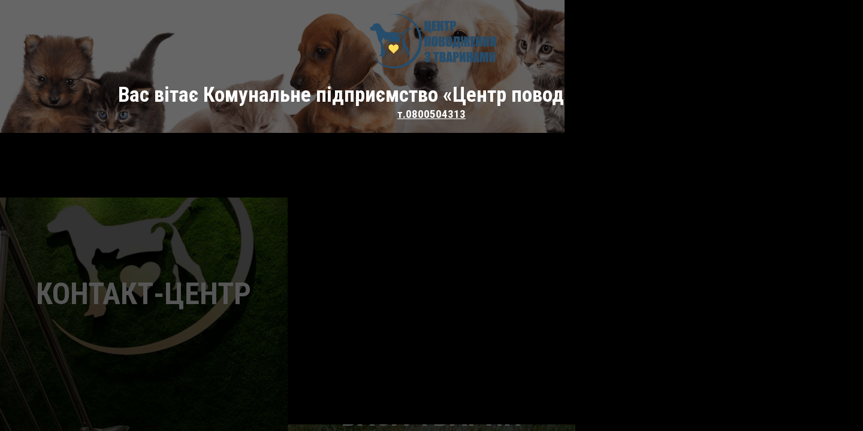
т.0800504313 (431, 114)
